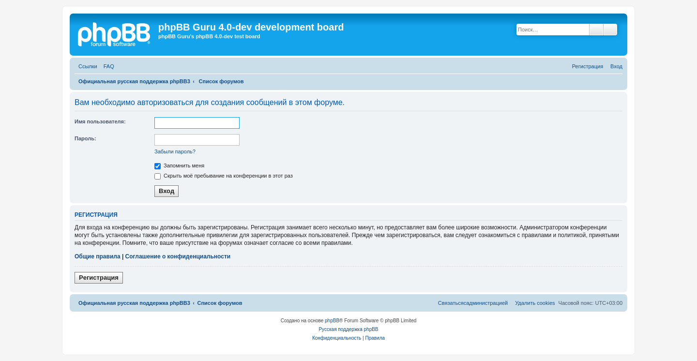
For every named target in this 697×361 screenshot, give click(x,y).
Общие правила (98, 256)
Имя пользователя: (100, 121)
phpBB (332, 320)
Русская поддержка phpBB (348, 329)
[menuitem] (107, 66)
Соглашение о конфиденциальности (178, 256)
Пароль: (85, 138)
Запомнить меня (179, 165)
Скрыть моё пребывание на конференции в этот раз (223, 176)
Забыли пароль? (175, 151)
